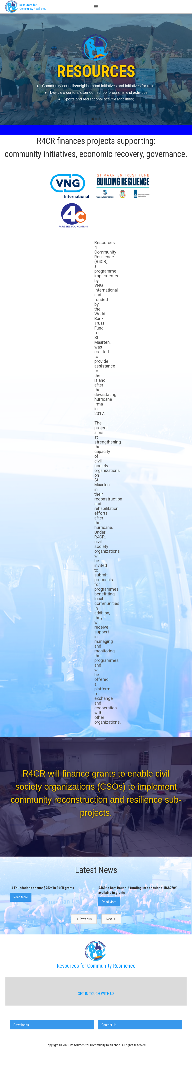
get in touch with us (96, 993)
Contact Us (108, 1025)
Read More (20, 897)
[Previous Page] (84, 919)
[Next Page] (111, 919)
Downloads (21, 1025)
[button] (96, 7)
